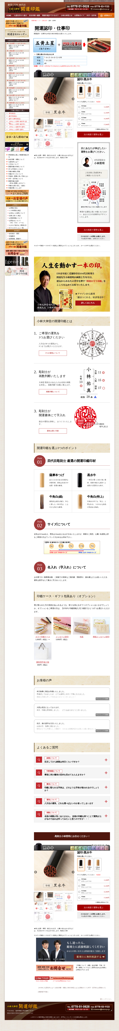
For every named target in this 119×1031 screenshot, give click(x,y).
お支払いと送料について (17, 213)
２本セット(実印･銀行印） (17, 124)
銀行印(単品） (13, 116)
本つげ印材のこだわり (15, 169)
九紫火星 (17, 103)
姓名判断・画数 (34, 15)
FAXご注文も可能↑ (42, 990)
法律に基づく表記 (15, 215)
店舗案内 (12, 236)
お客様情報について (15, 218)
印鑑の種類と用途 (14, 171)
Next (72, 98)
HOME (9, 15)
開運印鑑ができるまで (50, 15)
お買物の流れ (13, 208)
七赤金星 (17, 88)
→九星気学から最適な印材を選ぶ (17, 40)
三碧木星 (17, 58)
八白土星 (17, 95)
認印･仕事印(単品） (15, 119)
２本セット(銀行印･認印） (17, 127)
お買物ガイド (79, 15)
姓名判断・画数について (16, 159)
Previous (35, 98)
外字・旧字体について (15, 179)
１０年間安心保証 (15, 210)
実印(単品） (13, 113)
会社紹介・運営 (14, 233)
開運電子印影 (43, 1001)
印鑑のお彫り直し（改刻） (17, 185)
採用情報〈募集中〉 (15, 239)
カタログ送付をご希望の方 (18, 225)
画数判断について (53, 392)
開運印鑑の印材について (16, 166)
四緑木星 (17, 66)
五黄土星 (16, 73)
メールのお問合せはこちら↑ (62, 990)
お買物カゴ (106, 15)
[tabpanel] (54, 97)
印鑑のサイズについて (15, 174)
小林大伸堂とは (66, 15)
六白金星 (17, 80)
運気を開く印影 (53, 431)
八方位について (13, 164)
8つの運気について (53, 353)
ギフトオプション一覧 (16, 228)
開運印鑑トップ (36, 20)
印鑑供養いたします (15, 188)
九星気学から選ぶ (20, 15)
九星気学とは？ (13, 162)
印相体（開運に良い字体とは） (18, 176)
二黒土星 (16, 51)
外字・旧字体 (91, 15)
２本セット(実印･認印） (17, 129)
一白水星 (17, 43)
